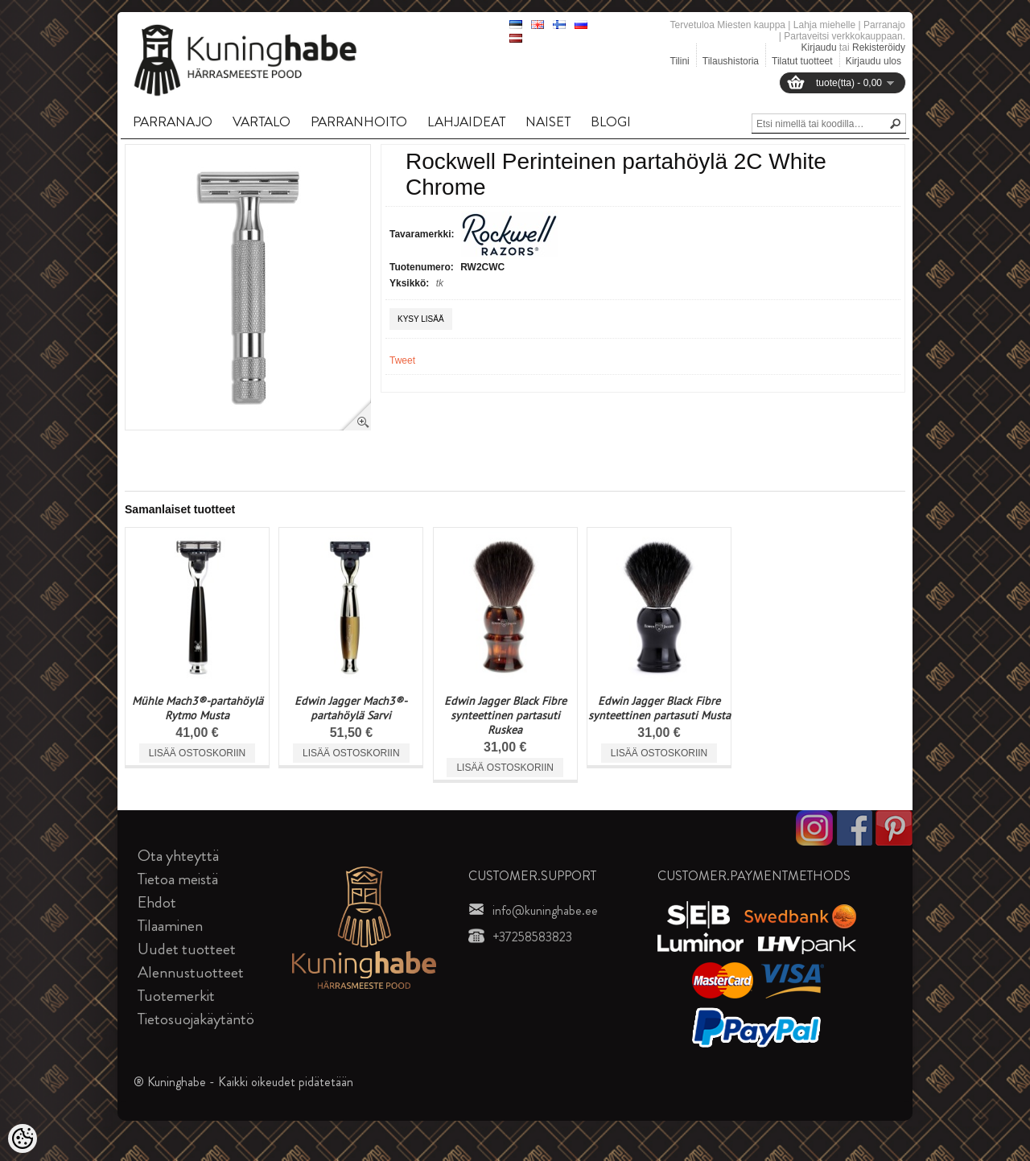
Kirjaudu (819, 47)
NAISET (548, 121)
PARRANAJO (172, 121)
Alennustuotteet (191, 972)
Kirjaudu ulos (873, 61)
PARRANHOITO (359, 121)
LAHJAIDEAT (466, 121)
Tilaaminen (170, 925)
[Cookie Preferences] (22, 1138)
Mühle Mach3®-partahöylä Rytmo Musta (197, 708)
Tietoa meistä (178, 879)
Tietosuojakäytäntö (196, 1019)
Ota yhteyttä (178, 855)
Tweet (402, 360)
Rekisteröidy (878, 47)
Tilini (680, 61)
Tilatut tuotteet (802, 61)
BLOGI (611, 121)
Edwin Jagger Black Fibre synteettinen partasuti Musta (659, 708)
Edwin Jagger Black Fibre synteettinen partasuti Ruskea (505, 715)
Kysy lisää (421, 319)
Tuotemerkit (176, 995)
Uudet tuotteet (187, 949)
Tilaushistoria (730, 61)
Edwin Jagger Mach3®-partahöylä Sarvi (351, 708)
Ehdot (157, 902)
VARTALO (261, 121)
